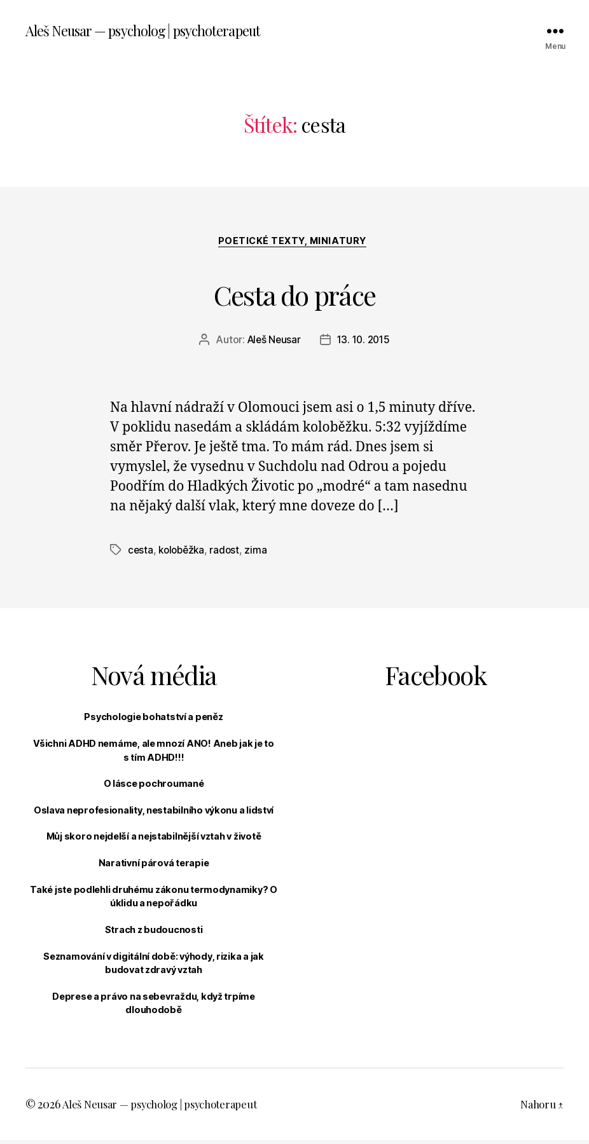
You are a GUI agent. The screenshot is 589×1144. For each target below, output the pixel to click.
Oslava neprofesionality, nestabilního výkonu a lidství (154, 813)
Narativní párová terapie (154, 866)
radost (229, 553)
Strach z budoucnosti (154, 932)
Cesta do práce (295, 293)
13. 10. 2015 (364, 343)
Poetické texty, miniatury (294, 244)
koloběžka (184, 553)
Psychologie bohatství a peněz (153, 720)
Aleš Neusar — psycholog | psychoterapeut (155, 31)
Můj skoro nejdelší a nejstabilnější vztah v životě (153, 839)
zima (260, 553)
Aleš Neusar (272, 343)
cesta (141, 553)
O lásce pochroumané (154, 787)
